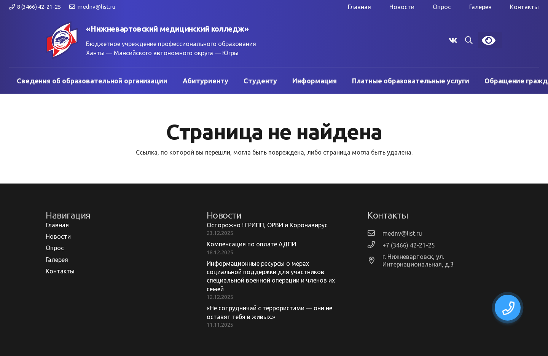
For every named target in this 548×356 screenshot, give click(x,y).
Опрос (442, 6)
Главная (359, 6)
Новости (401, 6)
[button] (468, 40)
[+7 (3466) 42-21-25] (374, 245)
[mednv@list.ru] (374, 233)
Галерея (480, 6)
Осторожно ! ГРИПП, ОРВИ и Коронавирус (267, 225)
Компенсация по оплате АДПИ (251, 244)
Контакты (524, 6)
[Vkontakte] (452, 40)
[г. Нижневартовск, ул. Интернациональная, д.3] (374, 261)
